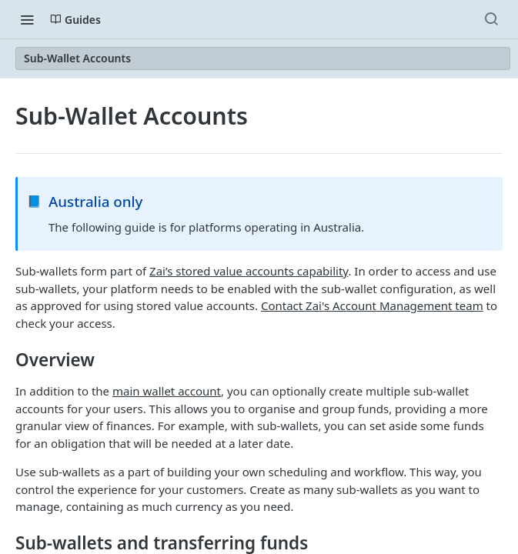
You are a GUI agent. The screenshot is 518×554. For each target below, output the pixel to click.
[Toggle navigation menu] (26, 19)
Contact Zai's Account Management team (372, 305)
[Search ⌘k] (491, 19)
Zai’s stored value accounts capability (248, 271)
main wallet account (166, 391)
